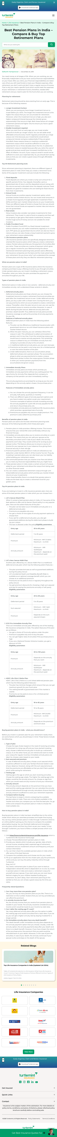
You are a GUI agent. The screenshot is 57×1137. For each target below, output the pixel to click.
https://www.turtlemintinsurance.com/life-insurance (29, 835)
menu (53, 15)
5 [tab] (29, 985)
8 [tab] (35, 985)
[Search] (51, 44)
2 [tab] (23, 985)
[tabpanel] (28, 965)
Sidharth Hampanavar (10, 72)
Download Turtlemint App (28, 8)
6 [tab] (31, 985)
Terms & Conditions (48, 1118)
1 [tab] (21, 985)
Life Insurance (13, 23)
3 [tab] (25, 985)
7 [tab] (33, 985)
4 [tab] (27, 985)
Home (4, 23)
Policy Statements (34, 1118)
